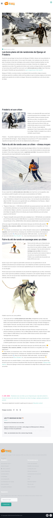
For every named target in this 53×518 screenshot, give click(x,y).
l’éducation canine (37, 403)
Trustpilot (3, 458)
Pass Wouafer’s (18, 236)
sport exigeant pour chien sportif (34, 70)
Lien (26, 94)
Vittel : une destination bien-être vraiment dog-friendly (18, 433)
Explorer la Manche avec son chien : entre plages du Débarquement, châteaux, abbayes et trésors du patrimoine (24, 427)
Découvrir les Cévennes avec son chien (14, 422)
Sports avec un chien (9, 49)
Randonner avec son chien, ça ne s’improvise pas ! (24, 396)
